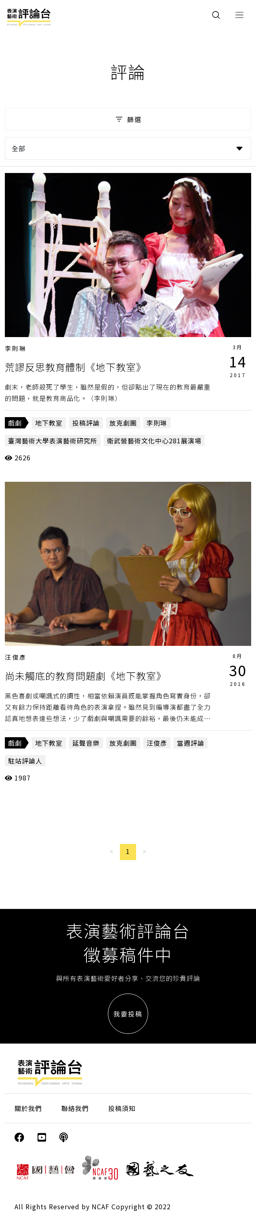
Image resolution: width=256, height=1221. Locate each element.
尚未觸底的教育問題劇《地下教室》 (85, 675)
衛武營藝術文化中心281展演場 (154, 440)
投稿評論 (86, 423)
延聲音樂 (86, 743)
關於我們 (28, 1108)
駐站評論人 (25, 760)
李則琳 (16, 348)
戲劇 (15, 423)
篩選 (127, 119)
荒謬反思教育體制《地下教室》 (75, 367)
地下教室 (49, 423)
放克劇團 (123, 423)
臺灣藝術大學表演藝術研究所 (52, 440)
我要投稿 (128, 1014)
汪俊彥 (16, 657)
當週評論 (190, 743)
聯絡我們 (75, 1108)
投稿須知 (122, 1108)
